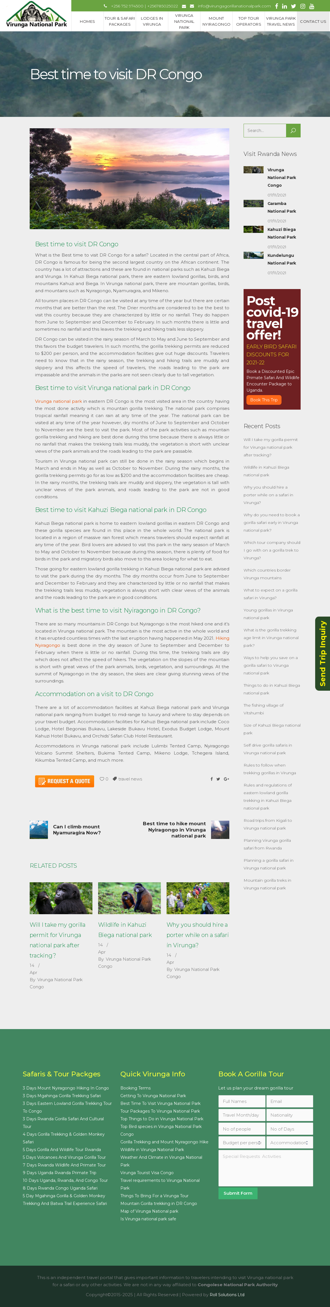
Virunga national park (58, 401)
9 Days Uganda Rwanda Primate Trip (59, 1172)
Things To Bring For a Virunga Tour (154, 1195)
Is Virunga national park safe (148, 1218)
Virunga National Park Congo (282, 177)
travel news (130, 779)
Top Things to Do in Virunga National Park (161, 1118)
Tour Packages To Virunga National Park (160, 1111)
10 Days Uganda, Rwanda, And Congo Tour (65, 1180)
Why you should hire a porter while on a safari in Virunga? (198, 935)
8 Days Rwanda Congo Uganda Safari (60, 1188)
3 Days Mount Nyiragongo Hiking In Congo (66, 1088)
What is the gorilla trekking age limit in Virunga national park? (271, 637)
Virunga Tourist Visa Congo (147, 1172)
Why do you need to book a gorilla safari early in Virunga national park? (272, 522)
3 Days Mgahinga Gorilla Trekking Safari (62, 1095)
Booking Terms (135, 1088)
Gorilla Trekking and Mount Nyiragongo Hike (164, 1142)
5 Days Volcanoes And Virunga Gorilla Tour (64, 1157)
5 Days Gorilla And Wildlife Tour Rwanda (62, 1149)
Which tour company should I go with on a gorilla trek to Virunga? (272, 550)
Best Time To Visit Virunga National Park (160, 1103)
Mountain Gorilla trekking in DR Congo (158, 1203)
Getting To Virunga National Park (153, 1095)
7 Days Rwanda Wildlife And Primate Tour (64, 1165)
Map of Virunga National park (149, 1211)
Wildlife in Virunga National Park (152, 1149)
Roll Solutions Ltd (227, 1294)
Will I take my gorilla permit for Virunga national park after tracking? (271, 447)
